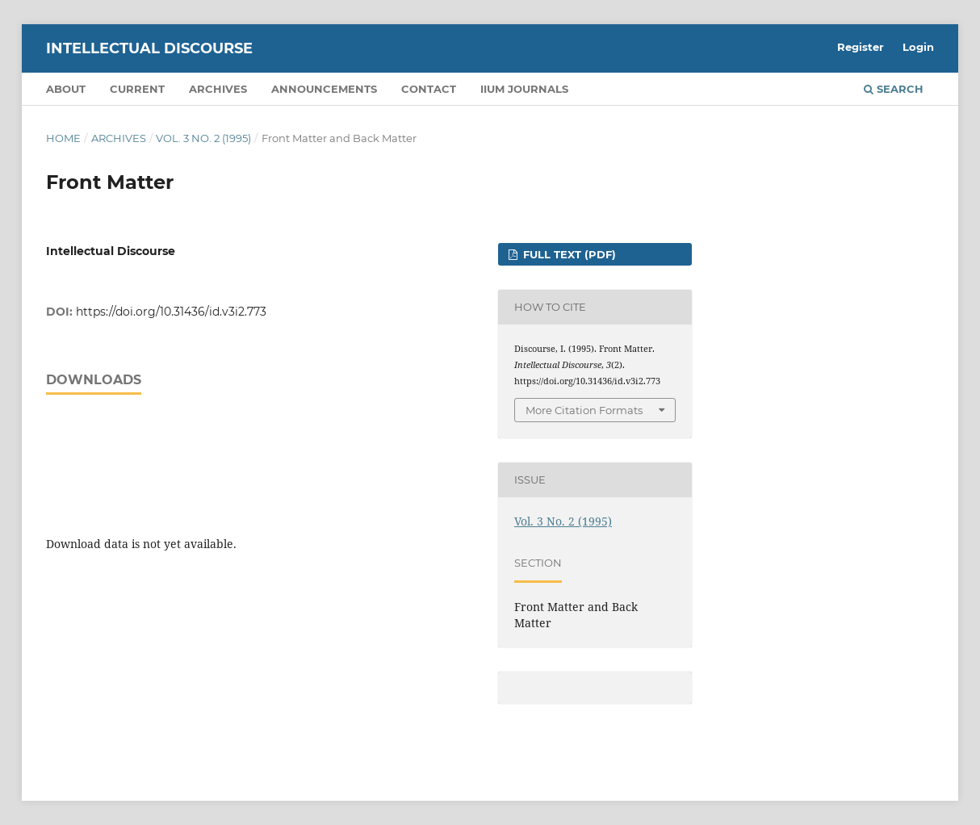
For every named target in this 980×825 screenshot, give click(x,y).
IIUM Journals (524, 88)
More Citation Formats (584, 410)
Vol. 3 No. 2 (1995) (203, 138)
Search (893, 88)
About (66, 88)
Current (137, 88)
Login (918, 46)
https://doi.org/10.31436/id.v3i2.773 (171, 311)
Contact (428, 88)
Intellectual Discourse (149, 48)
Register (860, 46)
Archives (218, 88)
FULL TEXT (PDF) (568, 254)
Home (63, 138)
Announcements (324, 88)
